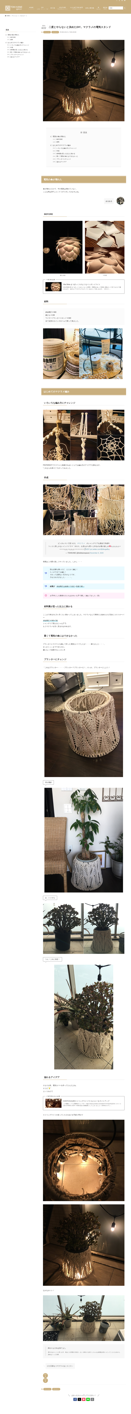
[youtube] (124, 1)
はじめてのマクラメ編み (62, 145)
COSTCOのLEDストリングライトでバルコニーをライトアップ (86, 1101)
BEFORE (59, 139)
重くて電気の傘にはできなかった (67, 156)
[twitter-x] (116, 1)
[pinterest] (122, 1)
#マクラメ (81, 543)
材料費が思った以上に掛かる (65, 153)
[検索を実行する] (124, 8)
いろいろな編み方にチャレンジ (66, 148)
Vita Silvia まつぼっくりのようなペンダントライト (81, 284)
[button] (75, 1399)
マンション (47, 32)
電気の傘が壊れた (59, 136)
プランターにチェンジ (63, 159)
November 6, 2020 (97, 553)
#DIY (88, 549)
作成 (57, 151)
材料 (57, 142)
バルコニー (55, 32)
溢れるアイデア (61, 162)
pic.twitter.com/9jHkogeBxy (100, 549)
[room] (119, 1)
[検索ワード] (117, 8)
